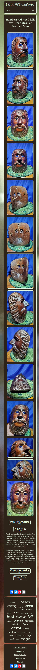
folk (30, 616)
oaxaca (9, 621)
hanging (21, 607)
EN (18, 662)
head (26, 613)
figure (25, 624)
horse (18, 602)
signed (16, 612)
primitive (16, 624)
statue (21, 609)
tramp (9, 610)
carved (16, 628)
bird (22, 613)
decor (15, 609)
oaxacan (29, 609)
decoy (30, 633)
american (24, 633)
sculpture (13, 632)
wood (29, 606)
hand (10, 616)
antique (25, 639)
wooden (25, 601)
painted (18, 620)
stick (9, 613)
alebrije (18, 635)
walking (26, 629)
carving (11, 606)
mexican (29, 620)
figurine (13, 602)
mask (11, 635)
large (29, 635)
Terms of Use (20, 658)
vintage (20, 616)
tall (24, 635)
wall (12, 639)
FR (22, 662)
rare (17, 640)
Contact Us (20, 651)
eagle (31, 613)
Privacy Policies (20, 655)
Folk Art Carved (20, 648)
